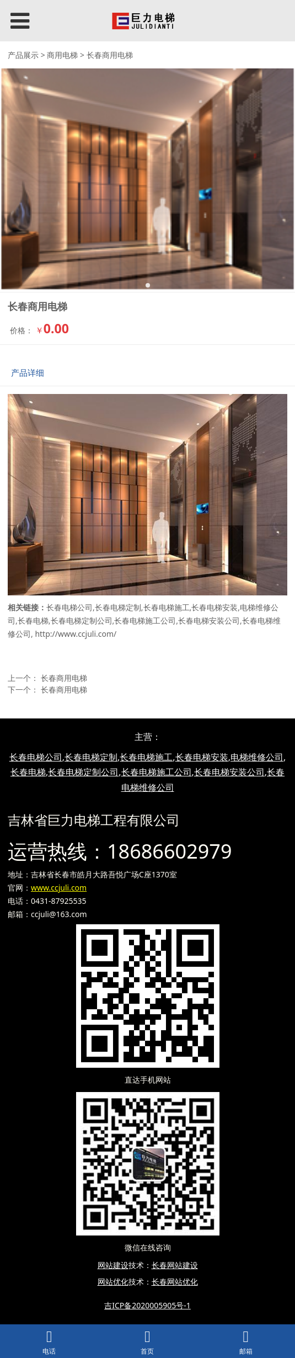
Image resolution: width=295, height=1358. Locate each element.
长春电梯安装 (214, 607)
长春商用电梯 (64, 678)
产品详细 (27, 373)
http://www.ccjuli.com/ (75, 634)
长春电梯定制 (118, 607)
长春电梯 (33, 620)
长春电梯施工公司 (145, 620)
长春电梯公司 (69, 607)
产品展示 (23, 55)
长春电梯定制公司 (81, 620)
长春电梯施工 (166, 607)
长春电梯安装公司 (209, 620)
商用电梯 (62, 55)
